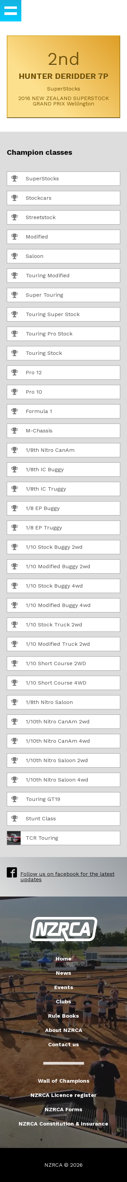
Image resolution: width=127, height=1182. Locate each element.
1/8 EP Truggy (36, 528)
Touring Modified (40, 276)
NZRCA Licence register (63, 1095)
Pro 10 (26, 392)
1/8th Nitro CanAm (43, 450)
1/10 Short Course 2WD (48, 664)
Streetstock (33, 218)
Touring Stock (36, 353)
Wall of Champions (63, 1081)
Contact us (63, 1044)
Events (63, 987)
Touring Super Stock (45, 315)
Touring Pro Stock (41, 334)
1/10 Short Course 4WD (48, 683)
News (63, 973)
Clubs (63, 1001)
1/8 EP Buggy (35, 509)
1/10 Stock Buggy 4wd (47, 586)
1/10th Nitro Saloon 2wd (49, 761)
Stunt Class (33, 819)
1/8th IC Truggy (38, 489)
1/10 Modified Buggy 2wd (50, 567)
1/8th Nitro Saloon (42, 703)
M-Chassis (31, 431)
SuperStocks (35, 179)
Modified (29, 237)
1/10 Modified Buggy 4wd (51, 606)
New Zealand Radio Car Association (64, 929)
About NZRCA (63, 1030)
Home (63, 958)
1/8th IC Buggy (37, 470)
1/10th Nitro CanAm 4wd (50, 741)
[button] (10, 10)
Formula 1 (31, 412)
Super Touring (37, 295)
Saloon (27, 256)
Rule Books (63, 1016)
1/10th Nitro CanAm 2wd (50, 722)
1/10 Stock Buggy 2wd (47, 547)
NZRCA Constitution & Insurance (63, 1123)
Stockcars (31, 198)
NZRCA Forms (63, 1109)
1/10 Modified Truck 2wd (50, 644)
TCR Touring (32, 838)
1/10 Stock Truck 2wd (46, 625)
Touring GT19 (35, 799)
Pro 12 (26, 373)
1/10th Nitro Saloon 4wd (49, 780)
